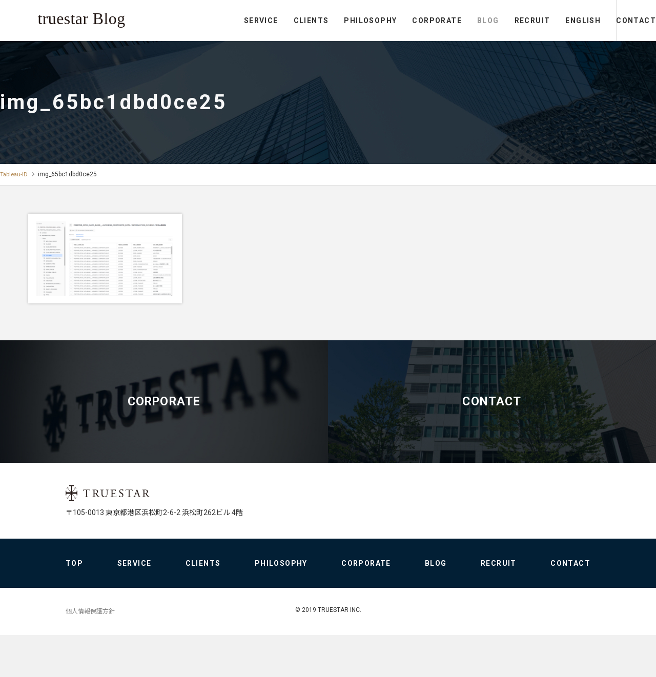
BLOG (446, 20)
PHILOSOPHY (328, 20)
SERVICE (219, 20)
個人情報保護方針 (90, 653)
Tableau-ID (14, 174)
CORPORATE (395, 20)
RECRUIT (490, 20)
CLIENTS (268, 20)
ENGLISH (541, 20)
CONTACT (615, 20)
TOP (74, 605)
